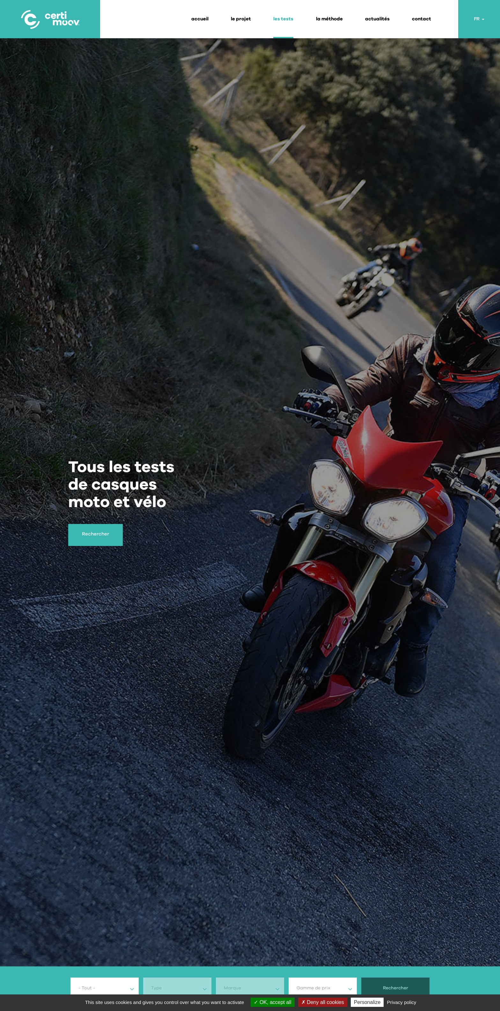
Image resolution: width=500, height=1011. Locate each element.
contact (421, 19)
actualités (377, 19)
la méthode (329, 19)
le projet (241, 19)
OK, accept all (272, 1002)
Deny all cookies (322, 1002)
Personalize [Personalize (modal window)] (367, 1002)
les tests (283, 19)
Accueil (200, 19)
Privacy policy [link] (401, 1002)
